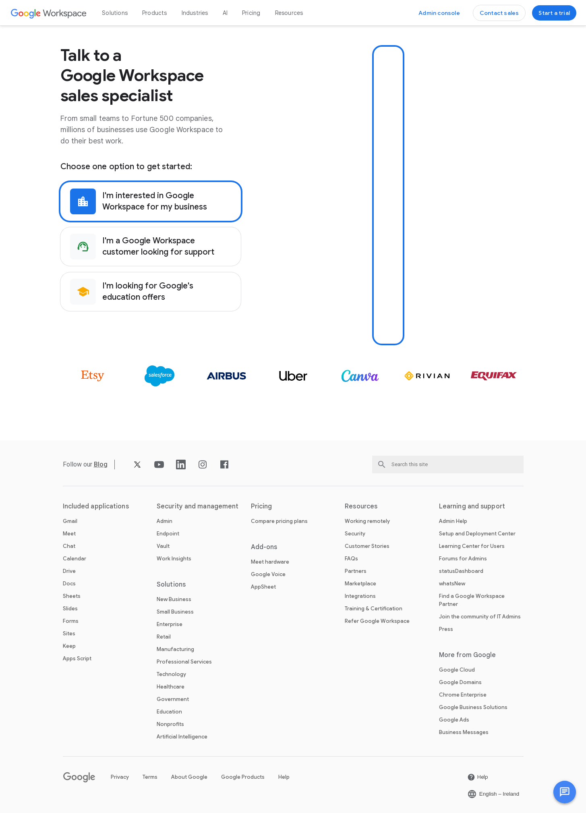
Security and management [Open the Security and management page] (197, 506)
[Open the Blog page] (101, 464)
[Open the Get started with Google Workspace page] (554, 13)
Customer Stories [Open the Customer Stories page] (367, 546)
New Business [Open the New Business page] (174, 599)
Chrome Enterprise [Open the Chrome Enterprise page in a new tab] (463, 694)
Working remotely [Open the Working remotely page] (367, 521)
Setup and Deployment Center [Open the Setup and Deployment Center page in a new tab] (477, 533)
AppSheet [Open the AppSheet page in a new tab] (263, 586)
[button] (564, 792)
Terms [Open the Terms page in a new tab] (150, 777)
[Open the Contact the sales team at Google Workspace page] (499, 13)
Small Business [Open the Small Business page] (175, 611)
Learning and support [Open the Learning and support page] (472, 506)
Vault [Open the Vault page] (163, 546)
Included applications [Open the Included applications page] (96, 506)
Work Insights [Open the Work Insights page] (174, 558)
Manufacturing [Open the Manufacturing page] (175, 649)
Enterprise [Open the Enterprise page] (169, 624)
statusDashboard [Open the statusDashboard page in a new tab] (461, 571)
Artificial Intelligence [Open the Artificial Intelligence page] (182, 736)
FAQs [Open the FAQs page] (351, 558)
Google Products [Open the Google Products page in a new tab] (243, 777)
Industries (195, 13)
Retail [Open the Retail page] (164, 636)
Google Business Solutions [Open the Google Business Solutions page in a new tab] (473, 707)
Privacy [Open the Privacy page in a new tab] (120, 777)
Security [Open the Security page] (355, 533)
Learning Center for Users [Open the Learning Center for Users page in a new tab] (472, 546)
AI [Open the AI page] (225, 13)
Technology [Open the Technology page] (171, 674)
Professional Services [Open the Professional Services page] (184, 661)
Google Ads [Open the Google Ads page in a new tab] (454, 719)
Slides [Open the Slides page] (70, 608)
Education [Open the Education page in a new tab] (169, 711)
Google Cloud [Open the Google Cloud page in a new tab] (457, 669)
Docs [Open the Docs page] (69, 583)
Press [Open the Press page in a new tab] (446, 629)
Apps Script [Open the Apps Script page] (77, 658)
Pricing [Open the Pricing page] (251, 13)
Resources (289, 13)
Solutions (115, 13)
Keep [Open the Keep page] (69, 646)
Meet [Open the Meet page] (69, 533)
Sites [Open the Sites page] (69, 633)
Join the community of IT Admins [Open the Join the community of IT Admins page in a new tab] (480, 616)
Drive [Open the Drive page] (69, 571)
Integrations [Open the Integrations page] (360, 596)
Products (154, 13)
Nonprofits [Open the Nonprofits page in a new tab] (170, 724)
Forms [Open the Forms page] (71, 621)
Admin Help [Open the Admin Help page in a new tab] (453, 521)
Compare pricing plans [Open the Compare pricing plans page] (279, 521)
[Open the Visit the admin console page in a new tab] (439, 13)
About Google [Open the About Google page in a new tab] (189, 777)
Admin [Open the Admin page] (164, 521)
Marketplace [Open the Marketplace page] (360, 583)
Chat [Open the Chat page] (69, 546)
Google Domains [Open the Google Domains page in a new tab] (460, 682)
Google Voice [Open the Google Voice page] (268, 574)
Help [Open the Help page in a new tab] (284, 777)
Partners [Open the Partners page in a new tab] (356, 571)
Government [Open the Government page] (173, 699)
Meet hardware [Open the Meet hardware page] (270, 561)
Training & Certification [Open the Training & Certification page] (373, 608)
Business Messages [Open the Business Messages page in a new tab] (464, 732)
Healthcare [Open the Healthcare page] (170, 686)
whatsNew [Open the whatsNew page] (452, 583)
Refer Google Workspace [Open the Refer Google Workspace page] (377, 621)
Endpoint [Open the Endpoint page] (168, 533)
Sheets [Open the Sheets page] (72, 596)
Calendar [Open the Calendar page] (74, 558)
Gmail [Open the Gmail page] (70, 521)
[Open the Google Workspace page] (49, 13)
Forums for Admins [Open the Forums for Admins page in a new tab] (463, 558)
